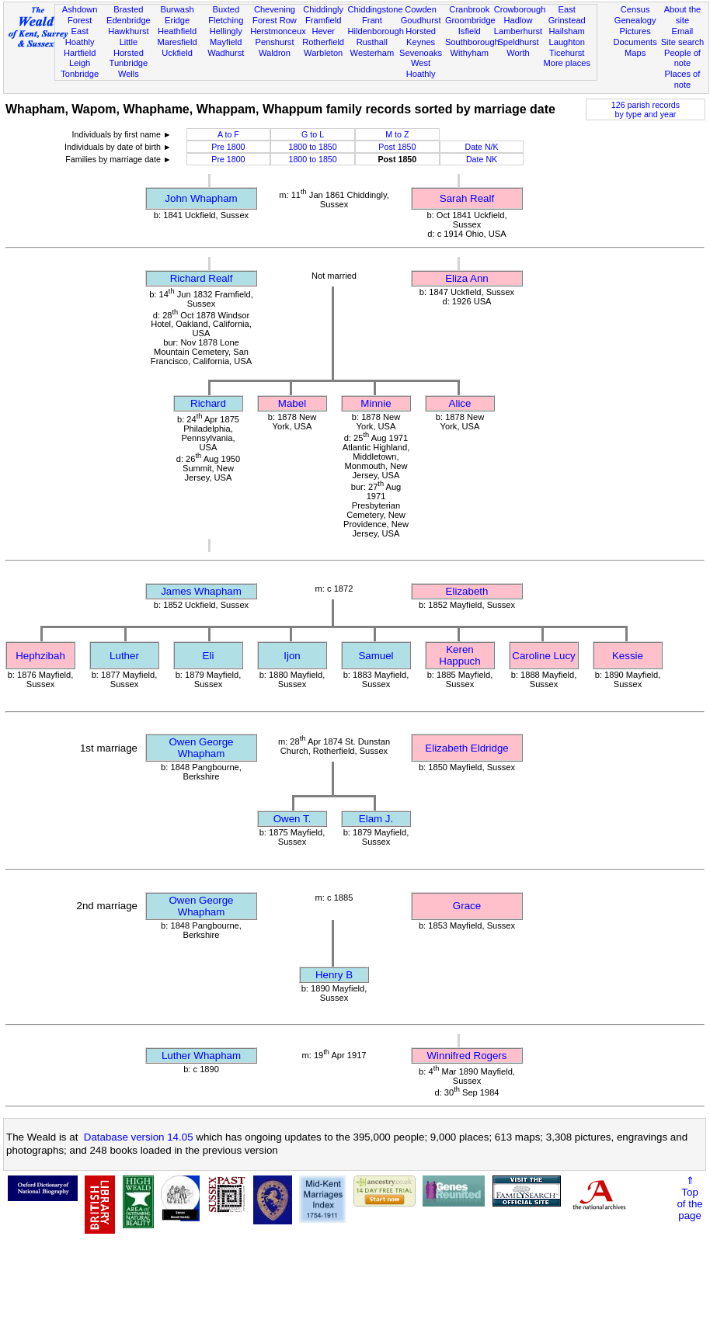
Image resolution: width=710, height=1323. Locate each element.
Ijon (292, 656)
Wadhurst (225, 52)
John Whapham (201, 198)
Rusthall (372, 42)
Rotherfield (323, 42)
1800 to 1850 (313, 146)
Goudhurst (421, 20)
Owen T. (292, 819)
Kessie (627, 656)
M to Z (397, 134)
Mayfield (226, 42)
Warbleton (323, 52)
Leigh (79, 63)
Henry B (334, 975)
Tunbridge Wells (129, 68)
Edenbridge (128, 20)
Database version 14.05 (138, 1137)
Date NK (481, 159)
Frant (372, 20)
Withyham (470, 52)
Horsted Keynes (420, 36)
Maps (635, 52)
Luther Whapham (201, 1055)
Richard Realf (201, 278)
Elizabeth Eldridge (466, 748)
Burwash (176, 9)
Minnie (375, 403)
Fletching (225, 20)
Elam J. (376, 819)
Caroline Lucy (544, 656)
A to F (228, 134)
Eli (208, 656)
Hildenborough (376, 31)
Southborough (472, 42)
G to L (312, 134)
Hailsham (567, 31)
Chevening (274, 9)
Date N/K (481, 146)
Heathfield (177, 31)
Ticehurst (566, 52)
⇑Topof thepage (689, 1198)
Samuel (375, 656)
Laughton (567, 42)
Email (683, 31)
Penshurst (274, 42)
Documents (635, 42)
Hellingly (226, 31)
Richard (208, 403)
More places (566, 63)
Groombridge (470, 20)
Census (635, 9)
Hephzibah (40, 656)
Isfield (469, 31)
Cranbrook (469, 9)
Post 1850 (397, 146)
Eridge (177, 20)
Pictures (635, 31)
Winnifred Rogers (467, 1055)
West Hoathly (421, 68)
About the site (682, 15)
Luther (124, 656)
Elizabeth (467, 591)
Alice (460, 403)
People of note (682, 58)
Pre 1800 (228, 146)
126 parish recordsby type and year (645, 109)
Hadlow (517, 20)
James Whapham (201, 591)
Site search (683, 42)
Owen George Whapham (201, 747)
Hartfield (80, 52)
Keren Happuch (459, 655)
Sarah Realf (467, 198)
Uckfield (177, 52)
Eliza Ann (467, 278)
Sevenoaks (420, 52)
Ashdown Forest (80, 15)
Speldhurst (517, 42)
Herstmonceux (278, 31)
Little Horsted (128, 47)
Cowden (421, 9)
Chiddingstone (375, 9)
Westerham (372, 52)
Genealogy (635, 20)
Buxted (225, 9)
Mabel (292, 403)
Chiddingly (323, 9)
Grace (467, 906)
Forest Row (274, 20)
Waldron (275, 52)
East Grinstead (567, 15)
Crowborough (520, 9)
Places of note (683, 79)
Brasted (128, 9)
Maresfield (177, 42)
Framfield (323, 20)
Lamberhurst (518, 31)
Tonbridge (80, 73)
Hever (323, 31)
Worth (517, 52)
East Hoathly (80, 36)
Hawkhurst (128, 31)
